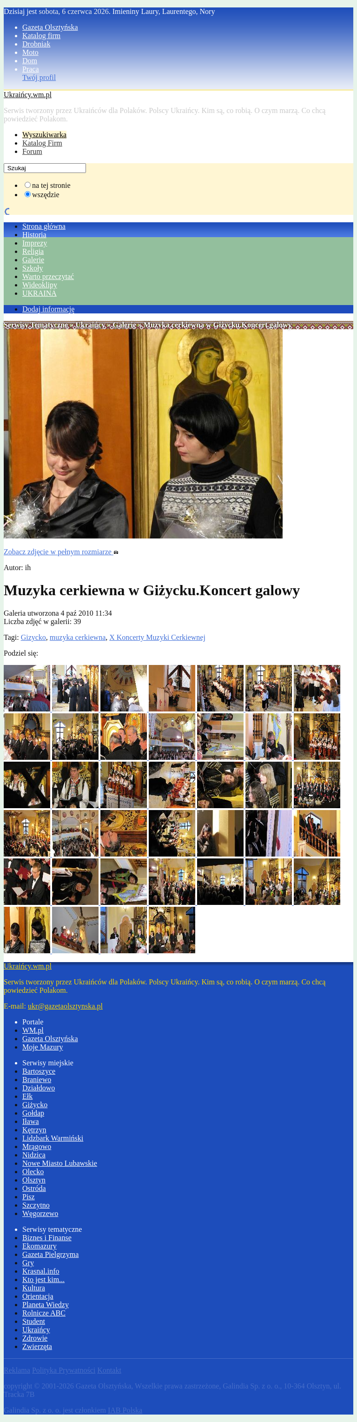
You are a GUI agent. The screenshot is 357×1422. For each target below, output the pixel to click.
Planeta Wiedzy (45, 1305)
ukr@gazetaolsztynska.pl (65, 1006)
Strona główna (44, 226)
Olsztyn (34, 1180)
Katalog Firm (42, 143)
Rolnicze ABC (44, 1313)
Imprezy (34, 243)
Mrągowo (36, 1146)
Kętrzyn (34, 1130)
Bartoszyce (38, 1071)
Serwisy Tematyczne (36, 325)
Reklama (17, 1370)
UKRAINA (39, 293)
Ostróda (34, 1188)
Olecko (33, 1172)
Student (33, 1321)
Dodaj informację (48, 309)
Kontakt (109, 1370)
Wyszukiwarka (44, 135)
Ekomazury (39, 1246)
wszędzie (46, 195)
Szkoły (32, 268)
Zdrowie (34, 1338)
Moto (30, 52)
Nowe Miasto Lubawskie (59, 1163)
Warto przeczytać (48, 276)
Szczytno (36, 1205)
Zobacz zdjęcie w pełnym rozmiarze (61, 552)
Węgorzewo (40, 1213)
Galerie (33, 260)
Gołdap (33, 1113)
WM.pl (33, 1030)
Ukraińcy (90, 325)
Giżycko (34, 1105)
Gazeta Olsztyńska (50, 27)
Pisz (28, 1197)
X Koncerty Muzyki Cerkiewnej (157, 637)
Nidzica (34, 1155)
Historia (34, 235)
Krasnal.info (41, 1271)
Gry (28, 1263)
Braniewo (36, 1079)
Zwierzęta (37, 1346)
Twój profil (39, 77)
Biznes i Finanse (47, 1238)
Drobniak (36, 44)
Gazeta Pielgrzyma (50, 1254)
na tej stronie (51, 185)
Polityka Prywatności (63, 1370)
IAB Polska (125, 1410)
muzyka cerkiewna (78, 637)
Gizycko (33, 637)
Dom (29, 61)
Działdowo (38, 1088)
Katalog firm (41, 36)
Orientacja (37, 1296)
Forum (32, 151)
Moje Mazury (42, 1047)
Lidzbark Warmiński (52, 1138)
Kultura (33, 1288)
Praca (30, 69)
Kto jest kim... (43, 1279)
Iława (30, 1121)
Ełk (27, 1096)
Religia (33, 251)
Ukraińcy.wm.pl (28, 95)
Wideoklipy (39, 285)
